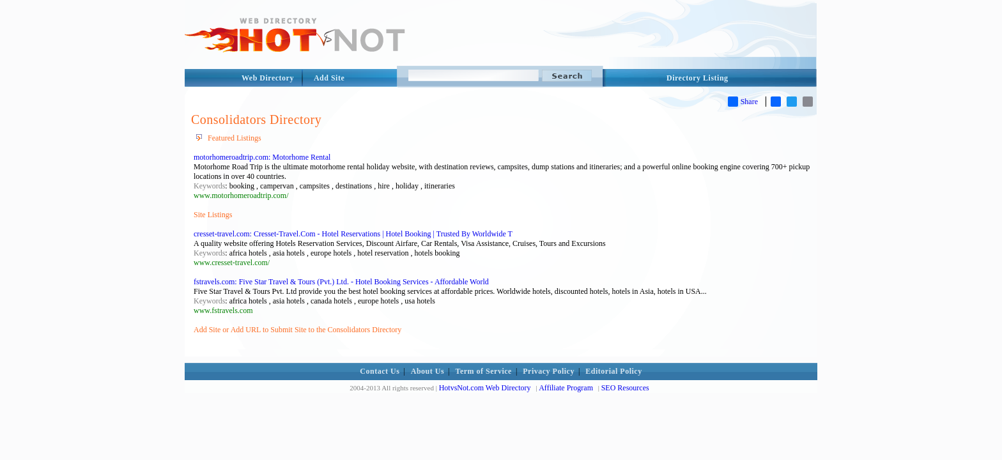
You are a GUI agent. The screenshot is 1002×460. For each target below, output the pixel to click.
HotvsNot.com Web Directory (485, 387)
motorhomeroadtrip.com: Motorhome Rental (262, 157)
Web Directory (268, 77)
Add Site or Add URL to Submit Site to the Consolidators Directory (297, 329)
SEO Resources (625, 387)
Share (743, 101)
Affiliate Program (566, 387)
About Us (427, 371)
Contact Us (379, 371)
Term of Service (484, 371)
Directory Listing (697, 77)
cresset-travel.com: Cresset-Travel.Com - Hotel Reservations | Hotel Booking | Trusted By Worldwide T (353, 233)
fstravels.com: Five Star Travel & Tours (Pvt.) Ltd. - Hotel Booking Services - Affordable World (341, 281)
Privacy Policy (548, 371)
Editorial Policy (613, 371)
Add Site (329, 77)
